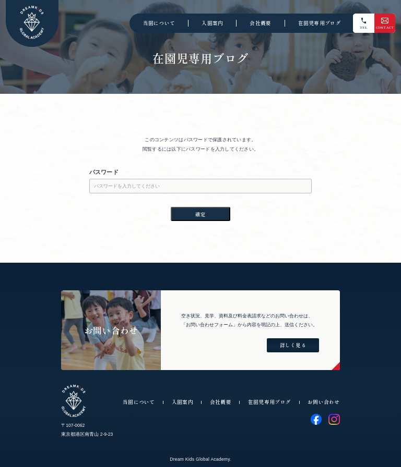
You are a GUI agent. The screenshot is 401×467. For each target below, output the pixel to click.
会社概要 (260, 23)
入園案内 (212, 23)
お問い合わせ (324, 401)
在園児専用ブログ (319, 23)
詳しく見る (293, 345)
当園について (159, 23)
